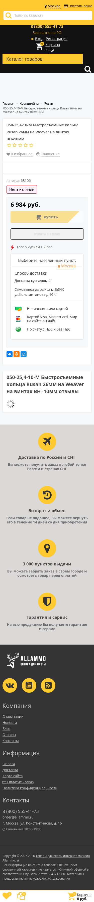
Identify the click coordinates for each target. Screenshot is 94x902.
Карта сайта (13, 775)
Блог (6, 728)
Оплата (9, 763)
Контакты (11, 740)
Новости (10, 722)
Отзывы (9, 734)
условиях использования (51, 878)
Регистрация (56, 38)
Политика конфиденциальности (30, 788)
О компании (13, 716)
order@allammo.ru (18, 817)
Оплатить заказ (78, 6)
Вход (39, 38)
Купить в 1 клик (47, 234)
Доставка (10, 769)
